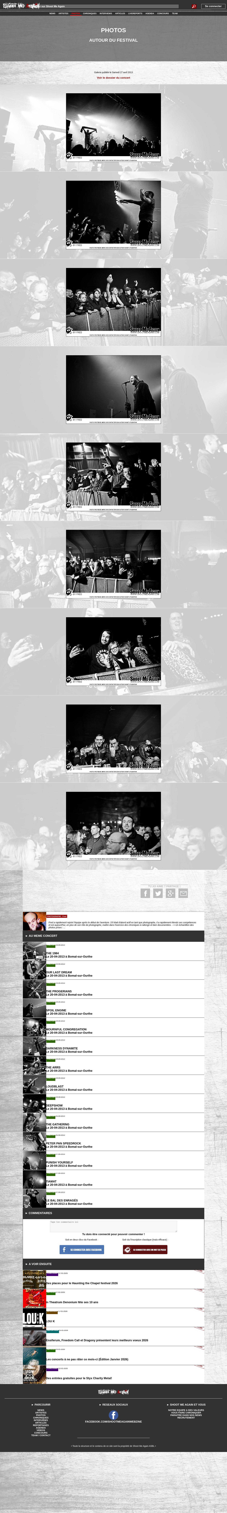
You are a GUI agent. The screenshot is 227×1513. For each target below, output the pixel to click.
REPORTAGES (41, 1485)
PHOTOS (41, 1475)
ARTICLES (40, 1482)
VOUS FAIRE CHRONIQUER (186, 1472)
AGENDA (41, 1487)
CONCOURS (40, 1492)
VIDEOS (41, 1490)
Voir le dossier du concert (113, 77)
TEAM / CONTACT (41, 1495)
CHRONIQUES (40, 1477)
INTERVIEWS (41, 1480)
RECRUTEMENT (186, 1477)
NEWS (41, 1469)
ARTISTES (40, 1472)
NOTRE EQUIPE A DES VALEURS (186, 1469)
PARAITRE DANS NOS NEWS (186, 1475)
